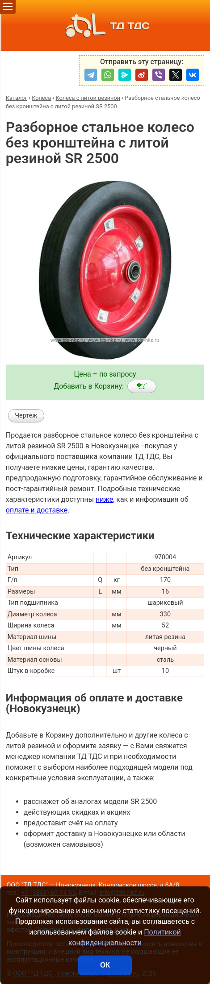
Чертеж (26, 415)
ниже (104, 499)
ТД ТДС (105, 25)
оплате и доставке (37, 510)
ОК (105, 965)
